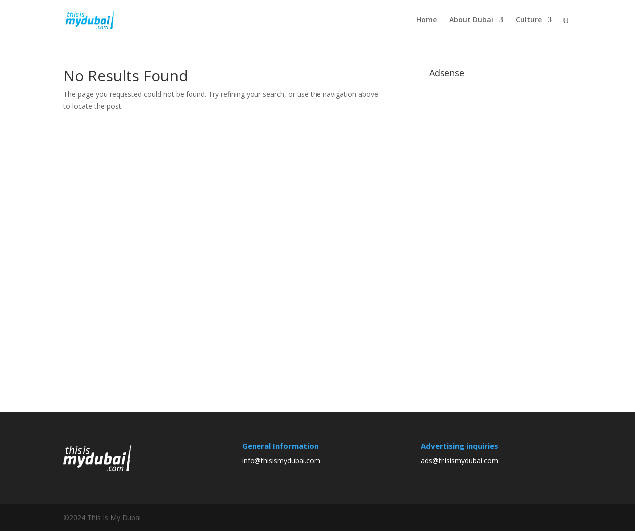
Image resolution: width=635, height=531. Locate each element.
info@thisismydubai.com (281, 460)
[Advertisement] (503, 231)
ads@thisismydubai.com (459, 460)
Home (426, 20)
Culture (529, 20)
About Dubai (471, 20)
